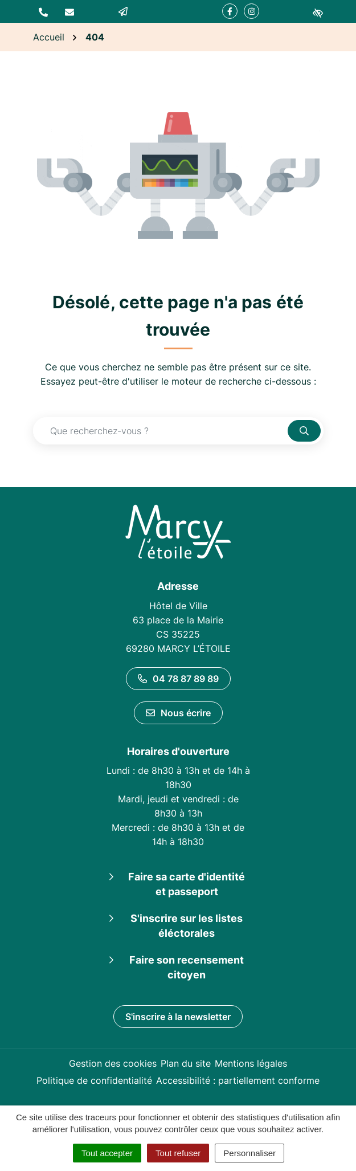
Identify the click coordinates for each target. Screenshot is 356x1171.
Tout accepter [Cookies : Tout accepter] (107, 1153)
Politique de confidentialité (94, 1080)
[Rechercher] (304, 431)
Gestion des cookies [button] (113, 1063)
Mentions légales (251, 1063)
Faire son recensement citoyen (186, 967)
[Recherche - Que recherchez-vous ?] (160, 430)
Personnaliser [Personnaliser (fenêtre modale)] (249, 1153)
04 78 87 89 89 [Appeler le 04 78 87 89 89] (178, 678)
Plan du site (186, 1063)
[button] (43, 11)
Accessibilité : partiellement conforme (238, 1080)
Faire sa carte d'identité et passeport (186, 884)
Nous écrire (178, 713)
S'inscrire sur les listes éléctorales (186, 925)
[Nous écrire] (69, 11)
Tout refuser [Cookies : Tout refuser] (178, 1153)
